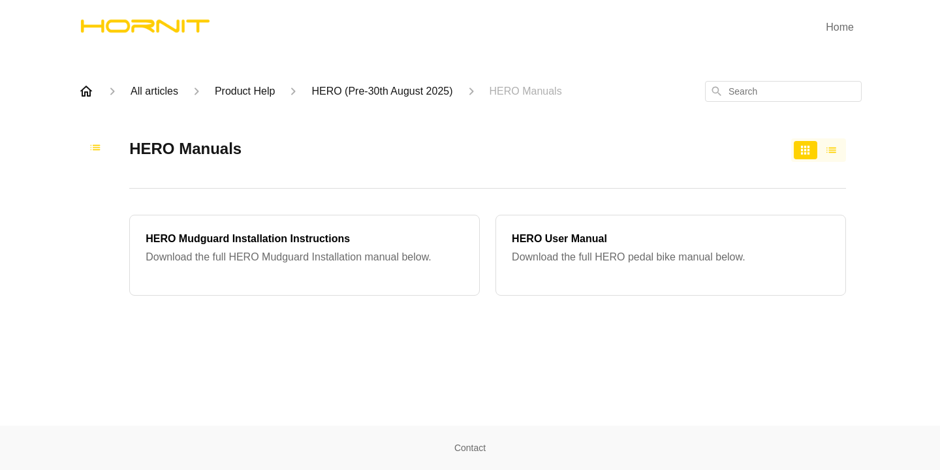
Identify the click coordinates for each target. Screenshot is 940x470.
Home (840, 27)
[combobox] (783, 91)
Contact (470, 448)
